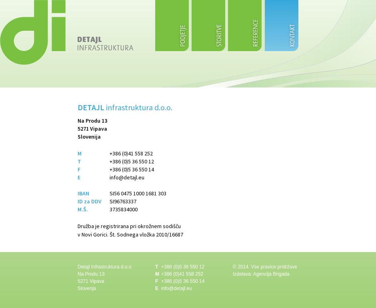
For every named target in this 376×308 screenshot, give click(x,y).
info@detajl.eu (127, 177)
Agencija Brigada (271, 274)
